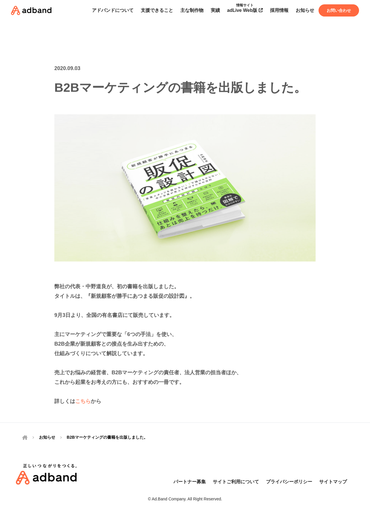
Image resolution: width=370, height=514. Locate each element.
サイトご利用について (236, 481)
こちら (83, 405)
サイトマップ (333, 481)
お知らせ (47, 437)
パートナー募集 (189, 481)
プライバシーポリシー (289, 481)
